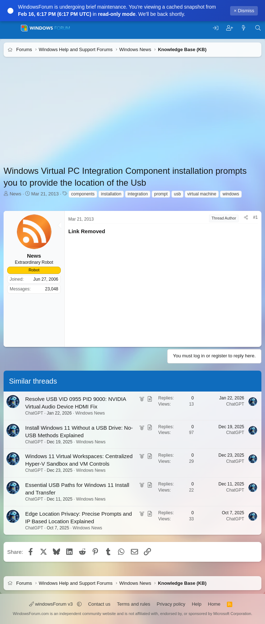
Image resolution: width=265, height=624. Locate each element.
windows (231, 193)
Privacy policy (171, 604)
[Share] (246, 217)
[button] (79, 604)
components (83, 193)
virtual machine (201, 193)
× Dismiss (244, 10)
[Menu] (9, 28)
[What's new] (244, 28)
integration (138, 193)
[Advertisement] (132, 114)
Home (214, 604)
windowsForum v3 (51, 604)
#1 (255, 217)
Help (196, 604)
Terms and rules (133, 604)
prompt (161, 193)
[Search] (258, 28)
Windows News (90, 413)
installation (111, 193)
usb (177, 193)
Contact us (99, 604)
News (16, 193)
